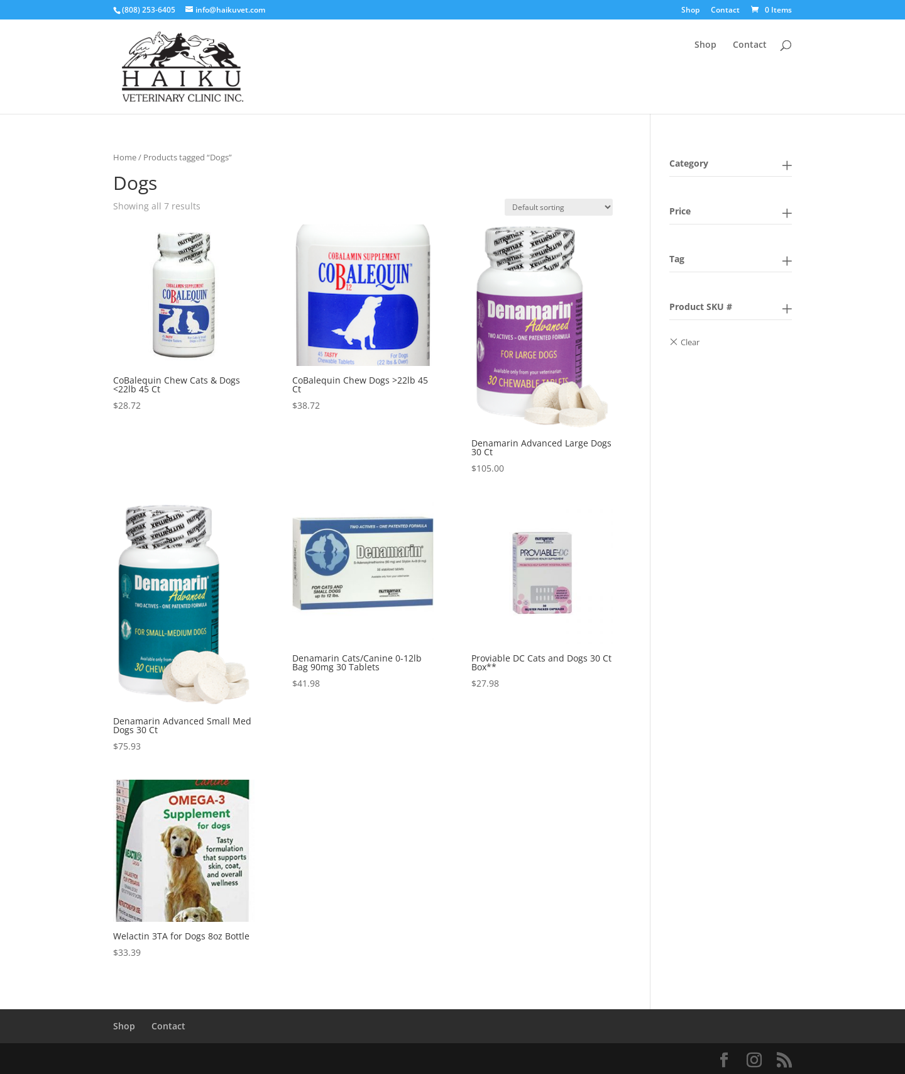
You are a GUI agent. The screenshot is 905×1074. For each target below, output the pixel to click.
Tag (676, 259)
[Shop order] (559, 207)
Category (688, 163)
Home (124, 157)
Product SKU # (700, 307)
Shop (690, 10)
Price (680, 211)
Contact (725, 10)
